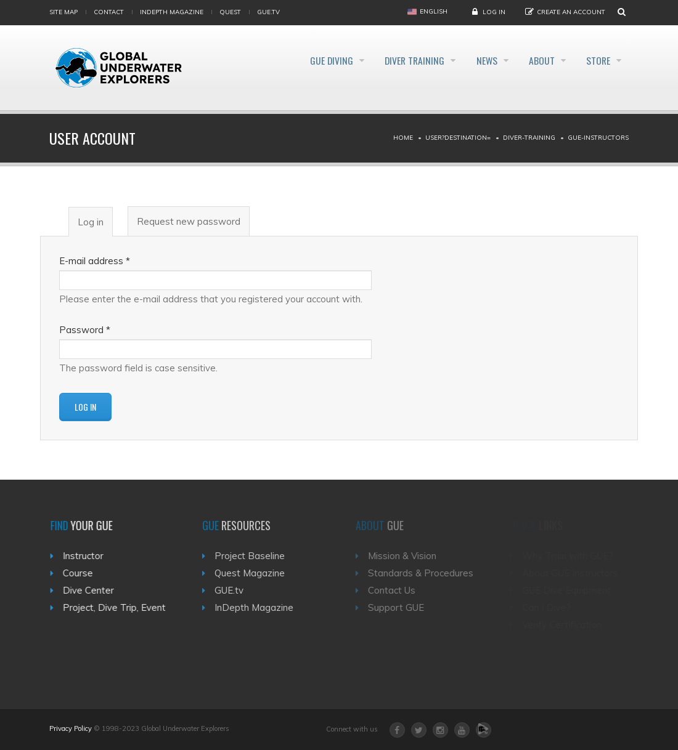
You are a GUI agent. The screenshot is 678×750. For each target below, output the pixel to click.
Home (403, 138)
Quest (230, 12)
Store (597, 60)
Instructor (88, 556)
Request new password (188, 221)
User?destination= (458, 138)
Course (83, 573)
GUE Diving (303, 60)
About (534, 60)
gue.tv (268, 12)
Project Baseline (258, 556)
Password (84, 330)
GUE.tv (237, 590)
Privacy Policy (70, 728)
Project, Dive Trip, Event (119, 607)
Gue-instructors (598, 138)
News (473, 60)
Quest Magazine (258, 573)
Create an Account (571, 12)
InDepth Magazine (171, 12)
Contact (109, 12)
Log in (494, 12)
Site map (63, 12)
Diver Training (394, 60)
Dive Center (93, 590)
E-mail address (94, 261)
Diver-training (529, 138)
